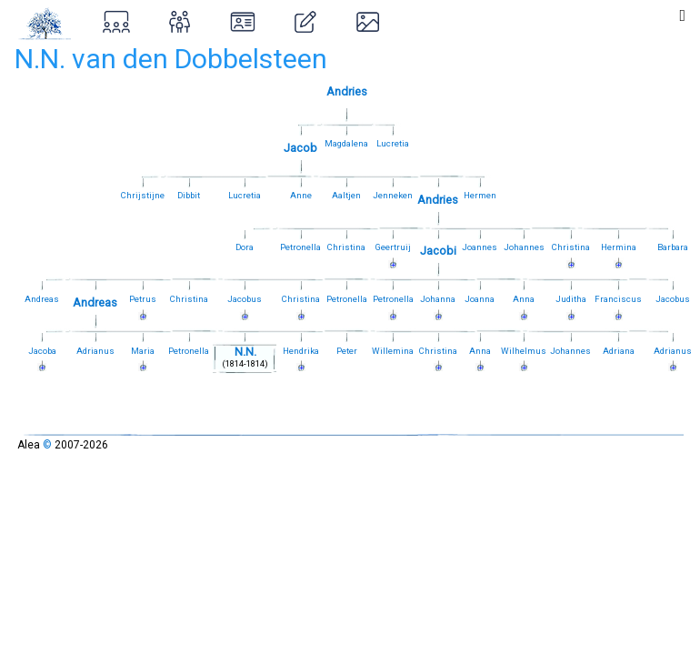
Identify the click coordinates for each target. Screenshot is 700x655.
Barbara (672, 247)
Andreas (42, 299)
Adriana (619, 351)
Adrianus (95, 351)
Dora (244, 247)
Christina (346, 247)
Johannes (524, 247)
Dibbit (188, 195)
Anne (301, 195)
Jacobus (672, 299)
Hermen (480, 195)
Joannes (479, 247)
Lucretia (392, 143)
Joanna (480, 299)
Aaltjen (346, 195)
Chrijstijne (143, 195)
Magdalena (346, 143)
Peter (346, 351)
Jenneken (393, 195)
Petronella (300, 247)
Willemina (393, 351)
